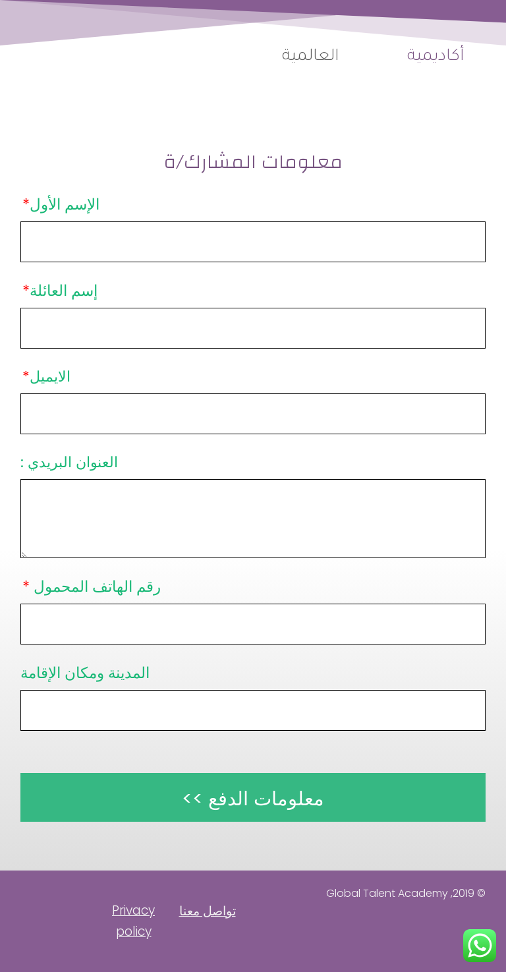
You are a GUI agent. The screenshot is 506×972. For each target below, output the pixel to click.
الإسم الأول (64, 204)
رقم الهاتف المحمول (95, 586)
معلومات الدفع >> (253, 799)
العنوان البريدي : (69, 462)
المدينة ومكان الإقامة (85, 672)
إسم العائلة (64, 290)
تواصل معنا (207, 911)
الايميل (50, 376)
